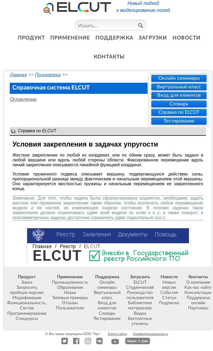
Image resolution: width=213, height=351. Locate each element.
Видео (140, 313)
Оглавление (23, 99)
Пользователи (70, 308)
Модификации (26, 298)
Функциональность (26, 303)
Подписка (169, 303)
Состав (27, 308)
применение (70, 38)
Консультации (198, 292)
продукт (31, 38)
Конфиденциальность (150, 334)
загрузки (153, 38)
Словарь (178, 104)
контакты (109, 56)
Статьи (169, 298)
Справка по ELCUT (178, 112)
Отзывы (70, 303)
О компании (198, 282)
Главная (18, 74)
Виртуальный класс (179, 87)
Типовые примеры (70, 298)
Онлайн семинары (179, 78)
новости (186, 38)
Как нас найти (198, 287)
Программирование (26, 313)
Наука (70, 292)
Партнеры (198, 308)
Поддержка (48, 74)
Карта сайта (117, 334)
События (169, 292)
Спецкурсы (27, 318)
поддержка (114, 38)
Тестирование (179, 121)
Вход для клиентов (179, 95)
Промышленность (70, 282)
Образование (70, 287)
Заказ (26, 282)
